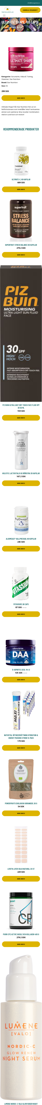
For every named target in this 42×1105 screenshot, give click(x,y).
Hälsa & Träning (26, 76)
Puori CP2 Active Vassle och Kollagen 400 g (21, 934)
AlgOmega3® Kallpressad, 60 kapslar (21, 538)
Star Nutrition (15, 79)
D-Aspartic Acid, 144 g (21, 669)
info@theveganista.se (34, 3)
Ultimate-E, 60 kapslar (21, 179)
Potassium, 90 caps (21, 604)
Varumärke (15, 76)
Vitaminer (5, 79)
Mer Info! (21, 98)
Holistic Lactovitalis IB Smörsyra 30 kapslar (21, 473)
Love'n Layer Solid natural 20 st (21, 869)
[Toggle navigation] (4, 16)
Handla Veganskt (30, 10)
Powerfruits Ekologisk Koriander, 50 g (21, 803)
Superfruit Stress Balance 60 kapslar (21, 245)
